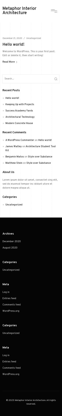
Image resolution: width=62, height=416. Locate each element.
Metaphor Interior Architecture (19, 11)
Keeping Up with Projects (19, 104)
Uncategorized (33, 38)
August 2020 (10, 247)
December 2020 (11, 241)
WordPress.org (10, 311)
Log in (5, 292)
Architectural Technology (20, 117)
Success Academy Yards (19, 110)
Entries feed (9, 298)
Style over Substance (40, 156)
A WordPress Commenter (19, 140)
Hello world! (13, 44)
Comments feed (11, 304)
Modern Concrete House (19, 123)
